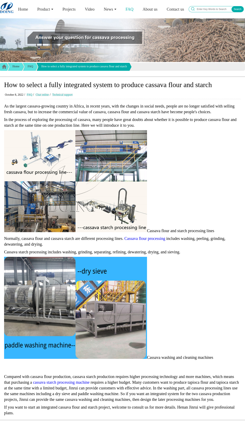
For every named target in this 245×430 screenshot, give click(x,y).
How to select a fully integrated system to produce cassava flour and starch (84, 66)
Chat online (42, 94)
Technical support (62, 94)
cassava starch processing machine (61, 382)
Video (90, 9)
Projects (69, 9)
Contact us (175, 9)
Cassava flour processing (144, 238)
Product (43, 9)
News (108, 9)
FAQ (130, 9)
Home (23, 9)
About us (150, 9)
